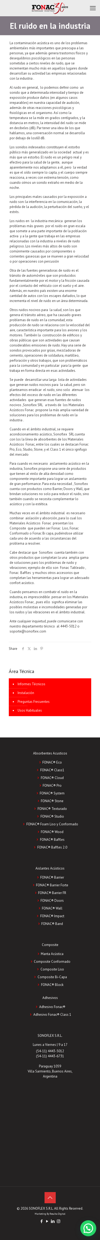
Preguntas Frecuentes (34, 701)
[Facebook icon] (42, 1221)
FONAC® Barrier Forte (52, 885)
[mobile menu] (92, 8)
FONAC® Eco (52, 762)
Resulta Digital (57, 1213)
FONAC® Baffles (52, 839)
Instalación (26, 693)
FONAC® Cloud (52, 778)
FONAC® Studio (52, 816)
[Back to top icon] (50, 1197)
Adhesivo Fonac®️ (52, 1007)
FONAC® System (52, 793)
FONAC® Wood (52, 832)
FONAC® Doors (52, 900)
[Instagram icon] (59, 1221)
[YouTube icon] (47, 1221)
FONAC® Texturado (52, 808)
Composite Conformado (52, 961)
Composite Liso (52, 969)
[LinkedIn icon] (53, 1221)
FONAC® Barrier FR (52, 893)
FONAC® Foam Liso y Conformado (52, 824)
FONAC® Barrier (52, 877)
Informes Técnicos (31, 684)
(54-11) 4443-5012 (50, 1051)
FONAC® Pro (52, 785)
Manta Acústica (52, 954)
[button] (88, 1228)
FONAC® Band (52, 923)
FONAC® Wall (52, 908)
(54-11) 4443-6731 (50, 1056)
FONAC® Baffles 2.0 (52, 847)
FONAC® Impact (52, 916)
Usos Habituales (30, 710)
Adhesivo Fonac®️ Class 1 (52, 1014)
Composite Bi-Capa (52, 977)
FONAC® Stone (52, 801)
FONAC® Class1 (52, 770)
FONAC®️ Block (52, 984)
